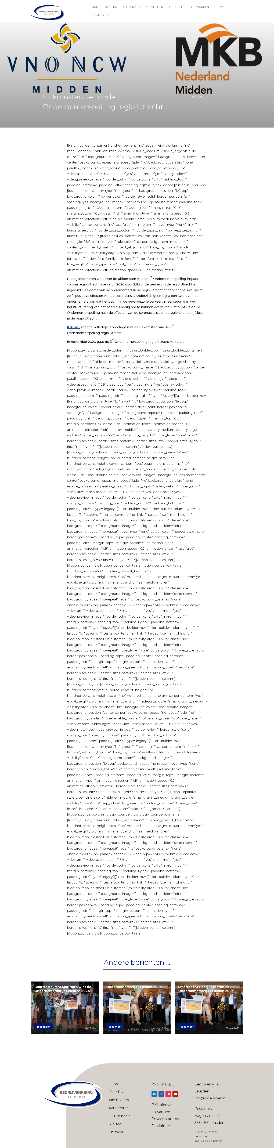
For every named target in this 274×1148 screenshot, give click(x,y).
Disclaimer (161, 1126)
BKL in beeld (177, 7)
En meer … (99, 15)
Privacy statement (167, 1119)
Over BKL (111, 7)
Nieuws (219, 7)
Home (96, 7)
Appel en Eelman (211, 1140)
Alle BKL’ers (132, 7)
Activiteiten (154, 7)
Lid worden (200, 7)
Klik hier (73, 327)
